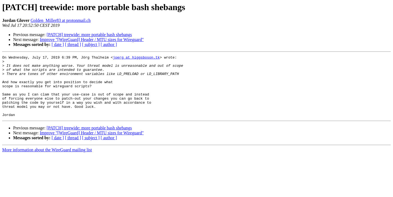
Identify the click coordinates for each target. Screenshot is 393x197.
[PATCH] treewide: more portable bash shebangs (89, 34)
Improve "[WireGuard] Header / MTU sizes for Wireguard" (92, 39)
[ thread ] (73, 44)
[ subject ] (91, 44)
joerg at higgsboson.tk (136, 58)
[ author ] (109, 44)
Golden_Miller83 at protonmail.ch (61, 20)
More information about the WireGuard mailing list (47, 162)
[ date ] (58, 44)
